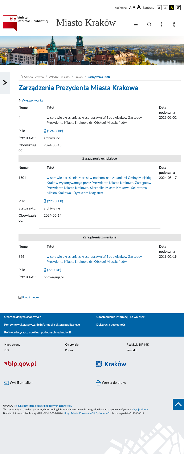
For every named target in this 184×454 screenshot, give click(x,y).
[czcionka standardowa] (130, 7)
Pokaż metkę (30, 297)
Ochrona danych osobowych (22, 317)
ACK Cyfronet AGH (100, 413)
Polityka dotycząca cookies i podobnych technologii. (43, 406)
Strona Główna (34, 77)
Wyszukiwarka (32, 100)
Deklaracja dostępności (111, 324)
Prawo (78, 77)
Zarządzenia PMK (99, 77)
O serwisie (71, 344)
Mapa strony (12, 344)
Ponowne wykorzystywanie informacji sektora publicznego (42, 324)
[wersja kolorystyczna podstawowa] (159, 7)
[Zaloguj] (175, 25)
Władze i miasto (59, 77)
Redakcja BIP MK (138, 344)
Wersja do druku (111, 382)
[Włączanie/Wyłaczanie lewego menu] (5, 83)
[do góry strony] (178, 404)
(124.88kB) (53, 131)
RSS (6, 350)
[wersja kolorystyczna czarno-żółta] (172, 7)
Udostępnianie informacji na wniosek (120, 317)
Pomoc (69, 350)
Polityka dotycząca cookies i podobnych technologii (37, 332)
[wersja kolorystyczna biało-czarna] (165, 7)
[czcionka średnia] (134, 7)
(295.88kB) (53, 201)
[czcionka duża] (139, 7)
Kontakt (132, 350)
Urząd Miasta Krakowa (76, 413)
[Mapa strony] (162, 25)
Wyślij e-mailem (18, 382)
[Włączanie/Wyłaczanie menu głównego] (135, 25)
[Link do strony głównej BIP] (64, 23)
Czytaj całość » (140, 409)
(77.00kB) (52, 270)
